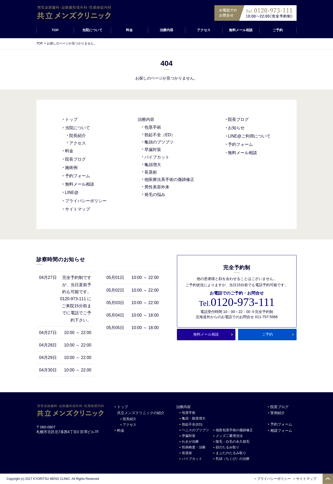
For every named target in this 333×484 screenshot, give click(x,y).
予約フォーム (77, 176)
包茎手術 (152, 127)
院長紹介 (77, 135)
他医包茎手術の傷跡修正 (234, 430)
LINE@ (72, 192)
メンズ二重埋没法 (229, 436)
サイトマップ (77, 209)
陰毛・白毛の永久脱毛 (232, 441)
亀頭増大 (152, 164)
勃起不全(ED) (192, 424)
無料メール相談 (241, 30)
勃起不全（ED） (159, 135)
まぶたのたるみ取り (231, 453)
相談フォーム (281, 430)
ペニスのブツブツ (195, 430)
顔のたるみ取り (227, 447)
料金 (129, 30)
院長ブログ (75, 159)
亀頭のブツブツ (159, 142)
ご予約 (278, 30)
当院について (77, 128)
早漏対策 (152, 149)
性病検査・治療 (194, 447)
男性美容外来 (156, 187)
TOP (55, 30)
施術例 (71, 167)
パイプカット (156, 157)
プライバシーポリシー (86, 201)
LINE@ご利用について (249, 136)
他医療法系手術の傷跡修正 (169, 179)
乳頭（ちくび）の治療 (232, 459)
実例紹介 (277, 413)
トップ (71, 119)
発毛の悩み (154, 194)
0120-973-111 (236, 302)
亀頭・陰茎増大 (194, 418)
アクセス (203, 30)
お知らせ (236, 128)
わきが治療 (190, 441)
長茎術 (150, 172)
